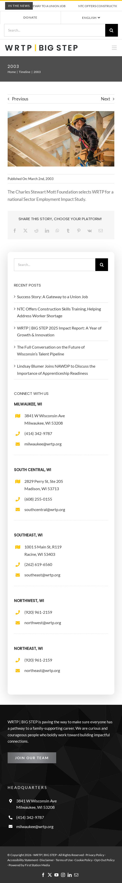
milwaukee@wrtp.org (43, 443)
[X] (26, 230)
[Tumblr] (69, 230)
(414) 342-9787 (38, 433)
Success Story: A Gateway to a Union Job (37, 6)
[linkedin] (70, 875)
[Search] (111, 30)
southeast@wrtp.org (42, 574)
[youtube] (56, 875)
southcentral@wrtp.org (44, 509)
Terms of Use (64, 860)
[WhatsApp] (59, 230)
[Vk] (90, 230)
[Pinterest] (80, 230)
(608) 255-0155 (38, 499)
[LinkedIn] (48, 230)
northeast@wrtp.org (42, 670)
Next (105, 98)
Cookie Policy (83, 860)
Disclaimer (47, 860)
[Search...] (54, 30)
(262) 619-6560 (38, 564)
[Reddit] (37, 230)
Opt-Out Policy (104, 860)
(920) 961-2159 (38, 612)
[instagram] (63, 875)
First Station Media (37, 865)
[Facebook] (16, 230)
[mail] (76, 875)
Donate (30, 17)
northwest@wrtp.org (42, 622)
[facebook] (43, 875)
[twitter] (50, 875)
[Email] (102, 230)
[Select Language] (91, 17)
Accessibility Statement (22, 860)
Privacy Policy (95, 855)
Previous (20, 98)
